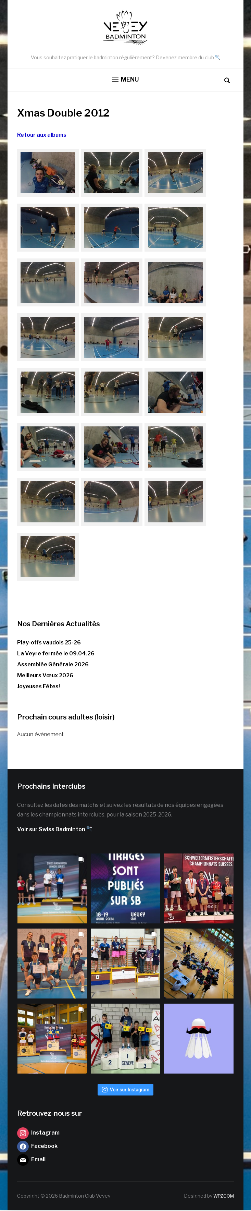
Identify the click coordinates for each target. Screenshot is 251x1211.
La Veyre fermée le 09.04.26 (56, 654)
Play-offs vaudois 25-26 (49, 643)
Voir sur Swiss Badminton (54, 830)
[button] (125, 80)
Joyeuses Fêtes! (38, 687)
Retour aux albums (41, 135)
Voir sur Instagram (126, 1090)
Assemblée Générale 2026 (53, 665)
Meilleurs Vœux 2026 (45, 676)
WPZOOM (222, 1196)
